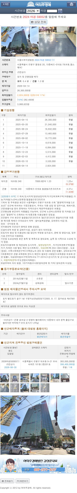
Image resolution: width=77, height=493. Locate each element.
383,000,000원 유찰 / (67, 364)
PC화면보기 (22, 480)
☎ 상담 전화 (38, 22)
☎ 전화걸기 (7, 480)
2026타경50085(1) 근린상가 (10, 363)
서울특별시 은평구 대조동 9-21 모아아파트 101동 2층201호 (39, 363)
